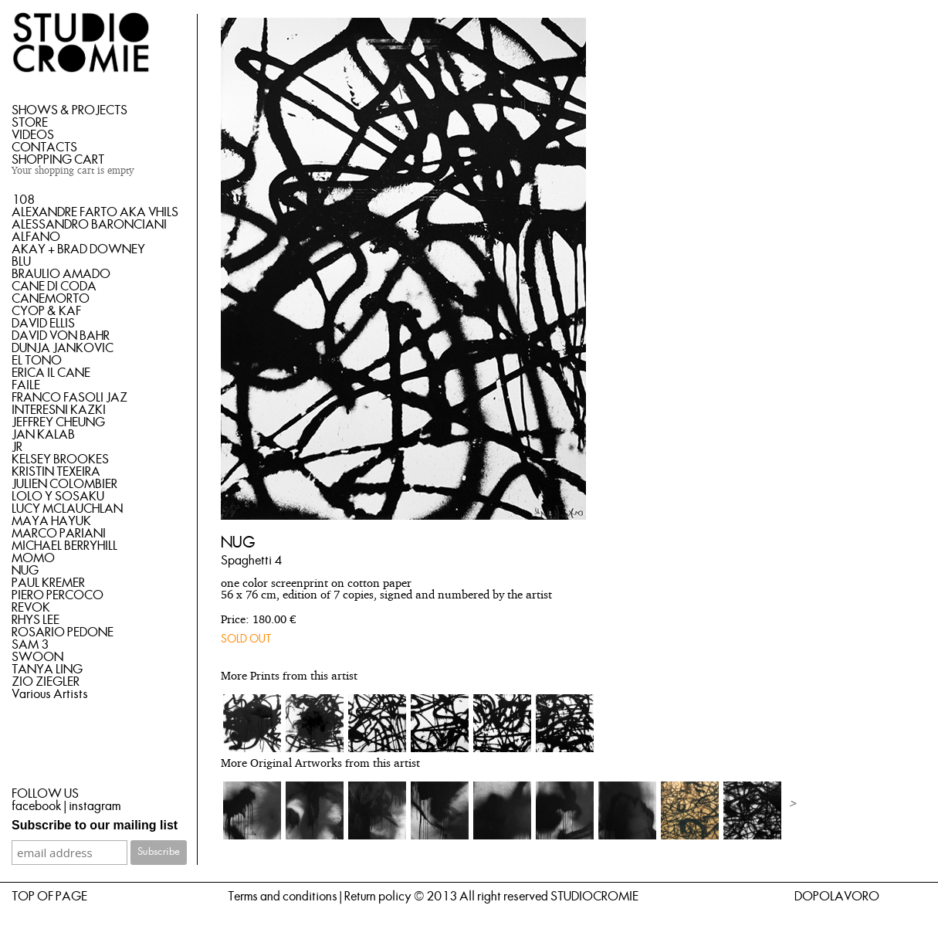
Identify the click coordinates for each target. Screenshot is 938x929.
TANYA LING (47, 669)
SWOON (37, 657)
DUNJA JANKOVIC (62, 348)
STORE (30, 123)
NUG (25, 571)
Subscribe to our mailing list (95, 825)
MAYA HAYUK (51, 521)
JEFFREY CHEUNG (58, 422)
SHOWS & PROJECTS (69, 110)
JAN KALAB (43, 435)
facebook (37, 806)
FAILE (26, 385)
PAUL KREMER (48, 583)
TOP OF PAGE (49, 896)
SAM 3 (30, 645)
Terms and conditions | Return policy (319, 896)
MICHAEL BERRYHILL (64, 546)
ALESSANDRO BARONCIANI (89, 225)
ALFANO (36, 237)
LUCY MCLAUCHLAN (67, 509)
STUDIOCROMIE (594, 896)
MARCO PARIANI (59, 533)
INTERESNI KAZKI (59, 410)
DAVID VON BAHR (61, 336)
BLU (21, 262)
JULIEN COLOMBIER (64, 484)
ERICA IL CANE (51, 373)
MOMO (33, 558)
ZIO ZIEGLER (46, 682)
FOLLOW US (45, 794)
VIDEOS (33, 135)
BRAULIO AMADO (61, 274)
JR (17, 447)
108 (23, 200)
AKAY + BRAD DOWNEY (78, 249)
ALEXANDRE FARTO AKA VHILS (95, 212)
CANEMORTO (51, 299)
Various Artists (50, 694)
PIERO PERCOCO (57, 595)
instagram (94, 806)
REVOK (31, 608)
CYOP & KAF (46, 311)
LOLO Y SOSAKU (58, 496)
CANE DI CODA (54, 286)
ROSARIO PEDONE (62, 632)
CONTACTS (44, 147)
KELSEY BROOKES (60, 459)
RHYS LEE (35, 620)
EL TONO (37, 360)
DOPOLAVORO (836, 896)
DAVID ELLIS (43, 323)
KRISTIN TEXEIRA (56, 472)
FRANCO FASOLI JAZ (69, 398)
